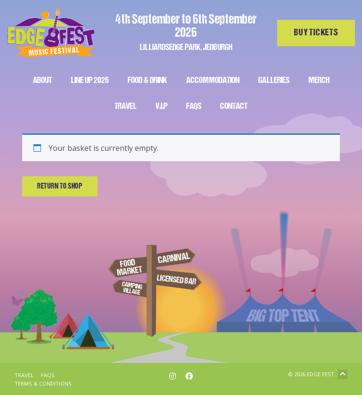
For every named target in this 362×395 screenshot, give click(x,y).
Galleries (273, 80)
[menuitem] (42, 79)
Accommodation (212, 80)
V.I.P (161, 106)
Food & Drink (147, 80)
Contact (233, 106)
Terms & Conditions (43, 383)
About (42, 80)
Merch (318, 80)
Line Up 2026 (90, 80)
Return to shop (59, 186)
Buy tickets (316, 33)
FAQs (193, 106)
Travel (126, 106)
